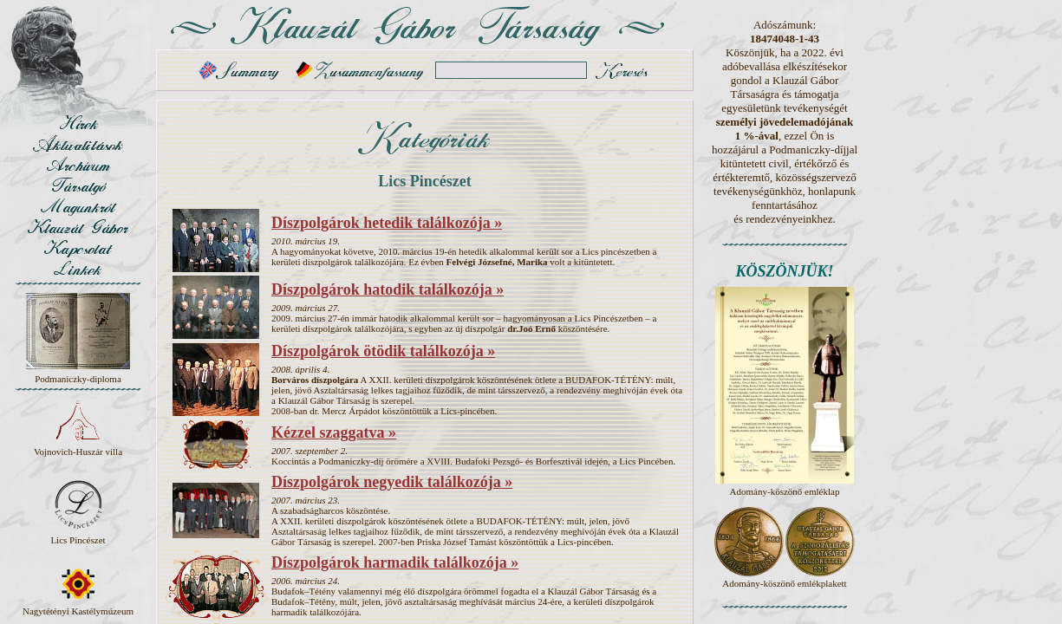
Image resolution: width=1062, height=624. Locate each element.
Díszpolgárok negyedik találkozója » (391, 482)
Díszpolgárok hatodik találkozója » (387, 289)
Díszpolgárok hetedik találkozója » (386, 222)
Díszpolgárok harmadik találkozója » (394, 562)
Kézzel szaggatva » (333, 432)
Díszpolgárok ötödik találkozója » (383, 351)
